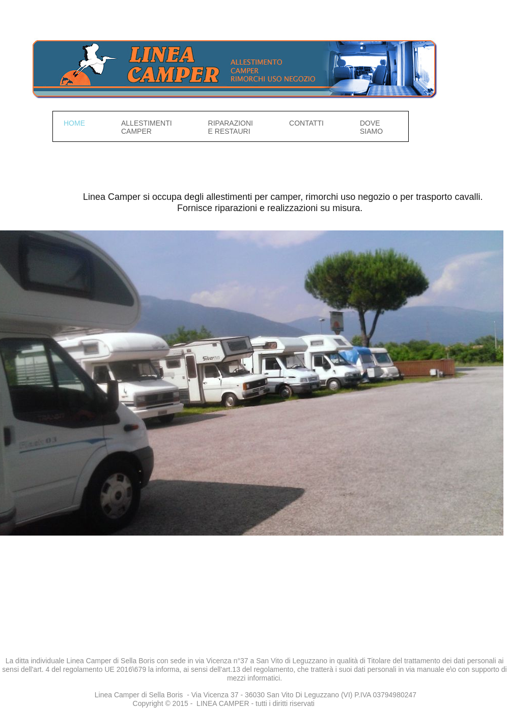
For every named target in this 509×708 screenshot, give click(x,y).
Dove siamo (371, 127)
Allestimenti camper (146, 127)
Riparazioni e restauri (230, 127)
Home (74, 123)
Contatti (306, 123)
